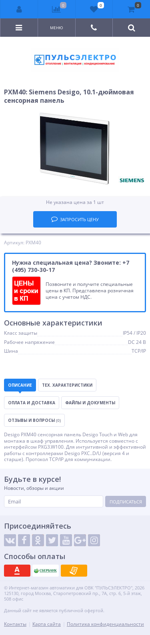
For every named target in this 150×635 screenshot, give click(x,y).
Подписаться (126, 502)
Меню (56, 27)
